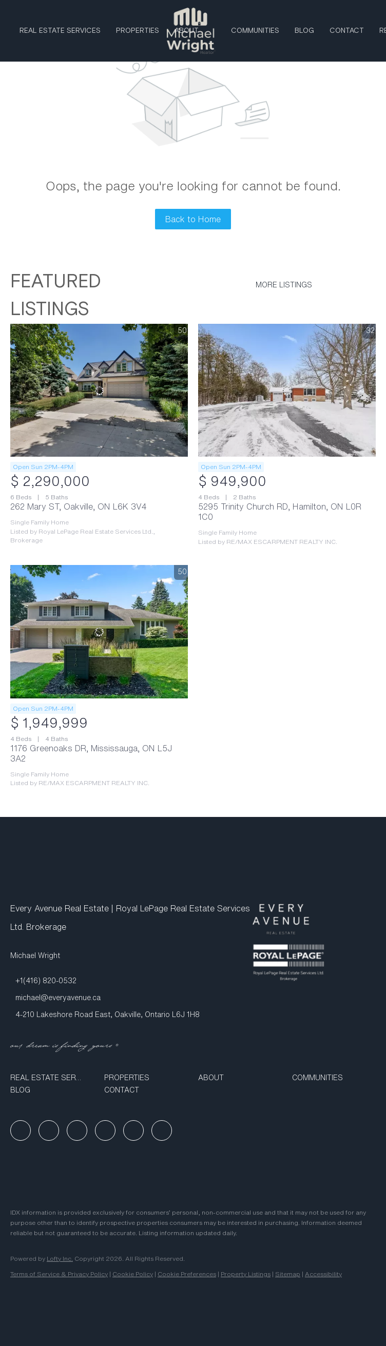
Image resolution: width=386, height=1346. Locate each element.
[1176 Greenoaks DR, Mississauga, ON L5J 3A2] (99, 631)
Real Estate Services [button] (60, 30)
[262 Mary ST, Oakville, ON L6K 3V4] (99, 390)
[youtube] (105, 1130)
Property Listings (246, 1274)
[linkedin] (48, 1130)
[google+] (161, 1130)
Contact (347, 30)
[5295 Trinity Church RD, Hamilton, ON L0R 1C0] (287, 390)
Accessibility (323, 1274)
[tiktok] (133, 1130)
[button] (52, 1077)
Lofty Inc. (60, 1258)
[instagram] (77, 1130)
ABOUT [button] (187, 30)
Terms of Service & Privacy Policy (59, 1274)
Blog (304, 30)
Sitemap (287, 1274)
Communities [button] (255, 30)
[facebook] (20, 1130)
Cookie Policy (132, 1274)
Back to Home (193, 219)
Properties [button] (137, 30)
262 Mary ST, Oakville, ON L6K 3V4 (78, 506)
